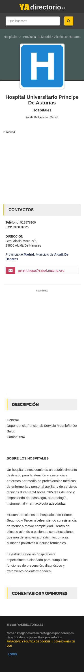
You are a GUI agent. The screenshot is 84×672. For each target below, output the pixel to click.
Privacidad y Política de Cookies (28, 641)
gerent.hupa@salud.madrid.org (41, 270)
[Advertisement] (42, 167)
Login (12, 654)
